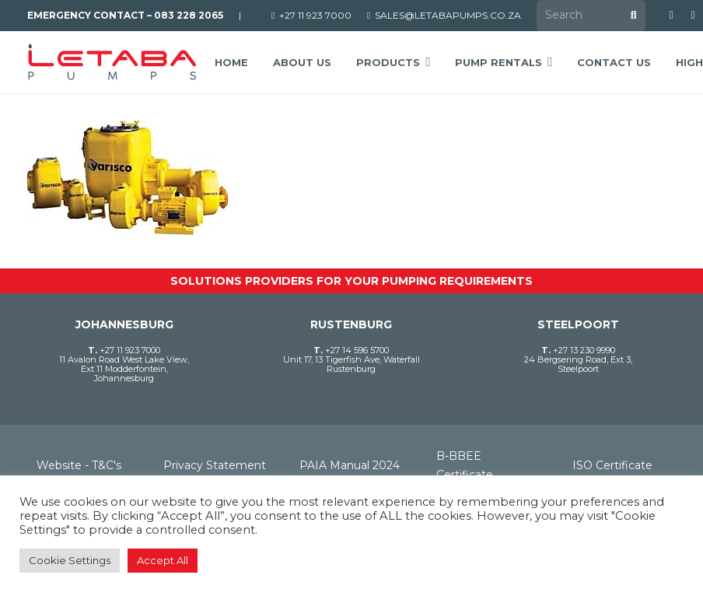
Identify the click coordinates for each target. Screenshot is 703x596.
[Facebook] (671, 15)
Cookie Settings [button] (69, 560)
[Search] (591, 15)
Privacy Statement (214, 465)
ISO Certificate (612, 465)
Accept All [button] (162, 560)
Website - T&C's (79, 465)
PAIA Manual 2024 (349, 465)
